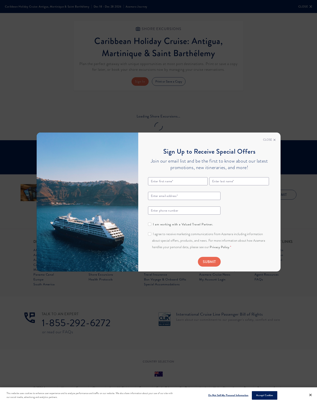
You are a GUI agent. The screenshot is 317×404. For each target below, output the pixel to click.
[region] (158, 395)
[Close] (269, 139)
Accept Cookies (264, 395)
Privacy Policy (219, 247)
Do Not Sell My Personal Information (228, 395)
